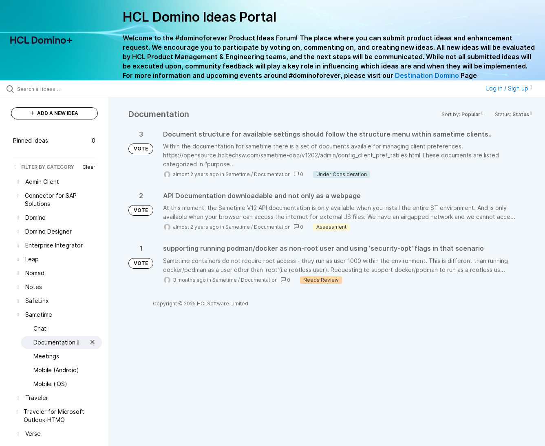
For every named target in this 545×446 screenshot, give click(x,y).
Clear (88, 167)
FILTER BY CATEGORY (43, 167)
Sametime (237, 174)
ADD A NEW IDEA (54, 113)
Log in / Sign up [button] (509, 88)
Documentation (272, 174)
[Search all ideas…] (64, 89)
